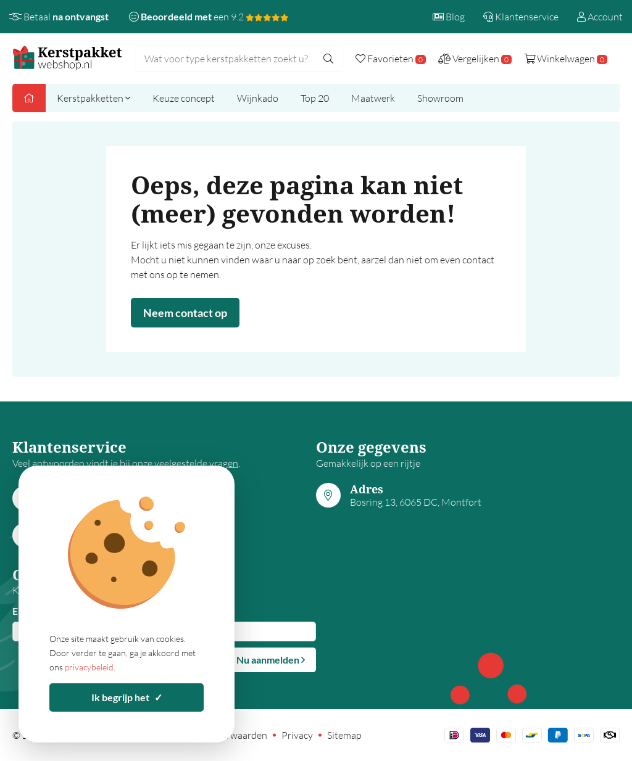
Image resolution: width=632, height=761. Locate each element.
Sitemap (344, 735)
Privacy (297, 735)
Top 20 (315, 98)
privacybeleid (89, 667)
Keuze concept (183, 98)
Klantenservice (521, 16)
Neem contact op (185, 312)
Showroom (440, 98)
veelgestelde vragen (196, 463)
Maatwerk (373, 98)
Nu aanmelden (270, 659)
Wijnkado (257, 98)
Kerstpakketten (93, 98)
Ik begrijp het (126, 697)
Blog (449, 16)
